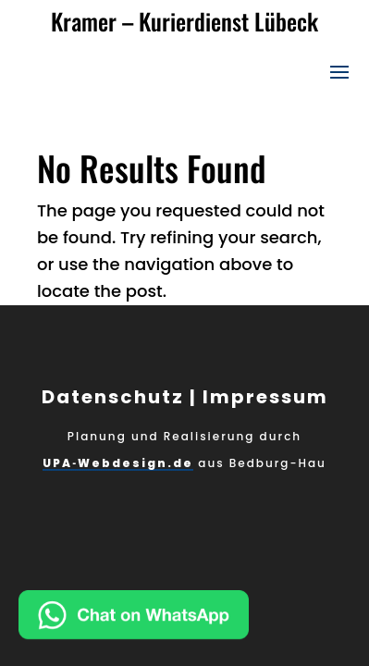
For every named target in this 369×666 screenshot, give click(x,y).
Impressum (265, 397)
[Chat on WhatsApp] (193, 619)
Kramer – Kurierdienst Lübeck (184, 21)
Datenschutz (113, 397)
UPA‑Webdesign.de (118, 463)
